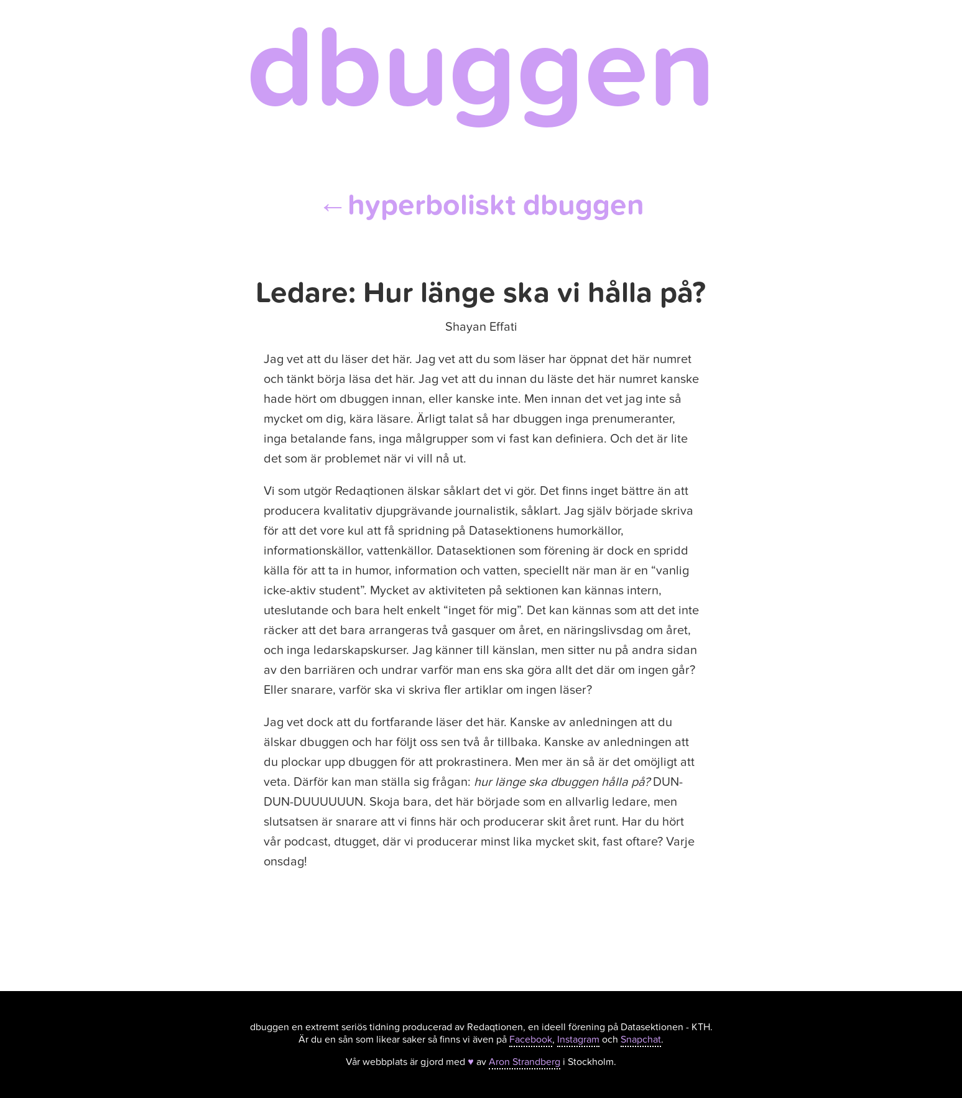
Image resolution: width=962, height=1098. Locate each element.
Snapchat (641, 1039)
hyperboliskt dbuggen (481, 205)
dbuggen (481, 68)
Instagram (578, 1039)
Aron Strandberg (524, 1062)
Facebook (530, 1039)
